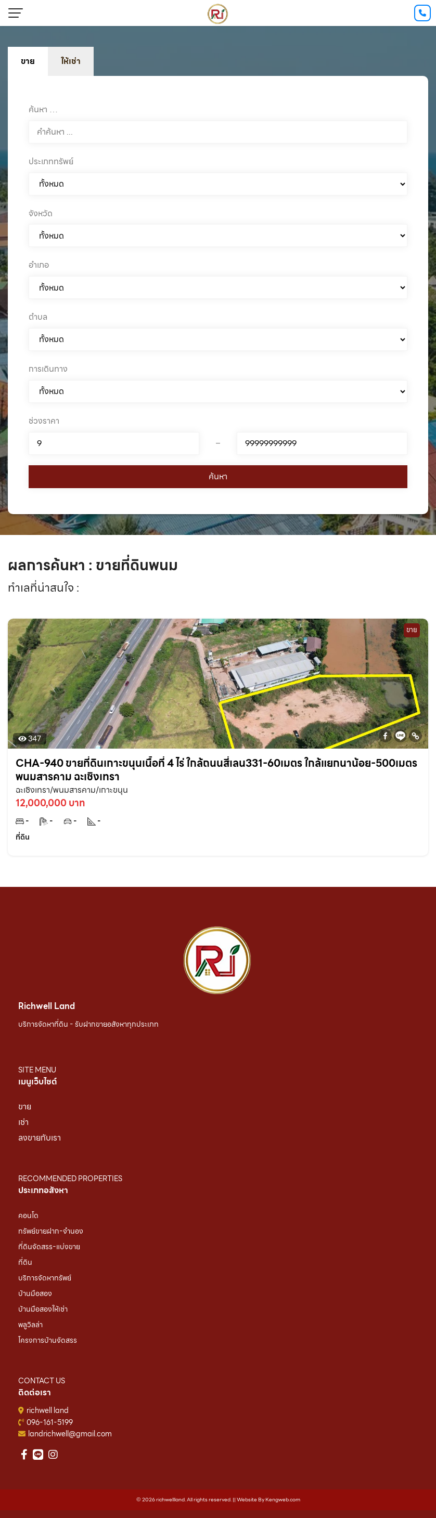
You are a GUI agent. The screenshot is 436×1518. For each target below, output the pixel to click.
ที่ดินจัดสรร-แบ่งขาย (49, 1246)
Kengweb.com (282, 1499)
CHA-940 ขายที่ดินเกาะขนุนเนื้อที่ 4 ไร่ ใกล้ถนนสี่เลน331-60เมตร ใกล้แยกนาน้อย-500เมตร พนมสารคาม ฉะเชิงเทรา (216, 769)
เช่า (23, 1122)
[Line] (400, 735)
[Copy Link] (415, 735)
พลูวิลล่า (30, 1324)
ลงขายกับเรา (39, 1137)
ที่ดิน (25, 1262)
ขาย (24, 1106)
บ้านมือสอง (35, 1293)
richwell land (48, 1410)
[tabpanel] (218, 295)
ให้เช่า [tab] (71, 61)
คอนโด (28, 1215)
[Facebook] (385, 735)
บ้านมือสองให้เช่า (43, 1309)
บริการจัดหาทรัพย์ (44, 1278)
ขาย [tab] (28, 61)
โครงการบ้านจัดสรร (47, 1340)
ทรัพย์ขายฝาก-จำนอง (50, 1231)
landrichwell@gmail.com (70, 1434)
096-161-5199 (50, 1422)
